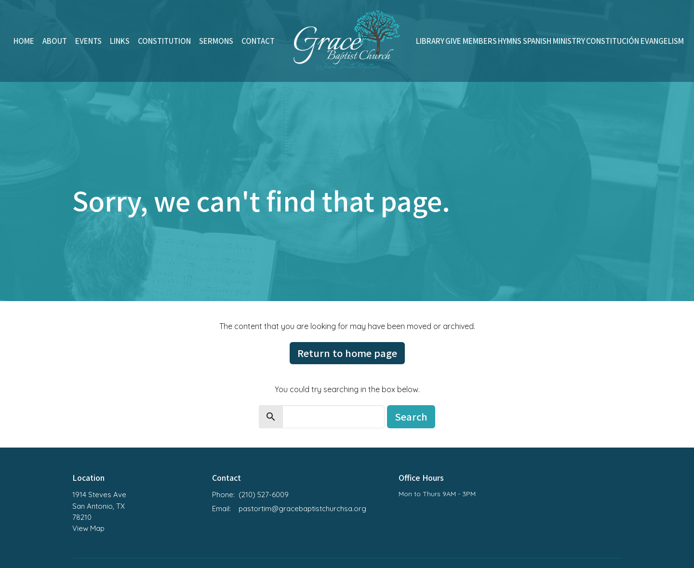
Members (480, 41)
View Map (88, 528)
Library (430, 41)
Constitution (164, 41)
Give (453, 41)
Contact (258, 41)
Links (120, 41)
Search (411, 416)
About (54, 41)
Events (88, 41)
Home (23, 41)
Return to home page (347, 353)
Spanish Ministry (554, 41)
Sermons (216, 41)
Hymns (509, 41)
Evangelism (662, 41)
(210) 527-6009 (264, 494)
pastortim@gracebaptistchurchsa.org (302, 508)
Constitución (612, 41)
